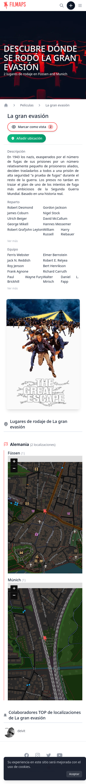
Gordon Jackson (55, 207)
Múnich (15, 579)
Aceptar (74, 774)
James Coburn (17, 213)
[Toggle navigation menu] (80, 5)
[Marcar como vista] (32, 126)
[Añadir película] (71, 5)
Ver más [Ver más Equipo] (12, 288)
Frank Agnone (17, 271)
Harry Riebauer (67, 231)
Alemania (20, 444)
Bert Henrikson (54, 266)
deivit (21, 731)
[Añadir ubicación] (26, 138)
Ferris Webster (18, 255)
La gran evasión (57, 105)
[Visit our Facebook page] (26, 755)
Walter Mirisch (48, 279)
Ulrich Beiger (17, 218)
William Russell (48, 231)
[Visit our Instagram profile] (37, 755)
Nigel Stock (51, 213)
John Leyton (34, 229)
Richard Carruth (55, 271)
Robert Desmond (20, 207)
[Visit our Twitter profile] (48, 755)
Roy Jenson (15, 266)
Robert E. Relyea (55, 260)
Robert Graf (16, 229)
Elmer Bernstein (55, 255)
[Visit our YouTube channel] (59, 755)
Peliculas (26, 105)
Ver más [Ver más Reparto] (12, 241)
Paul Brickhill (13, 279)
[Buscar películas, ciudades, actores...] (62, 5)
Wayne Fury (34, 277)
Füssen (14, 453)
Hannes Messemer (57, 224)
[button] (45, 512)
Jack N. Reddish (18, 260)
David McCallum (55, 218)
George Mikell (17, 224)
